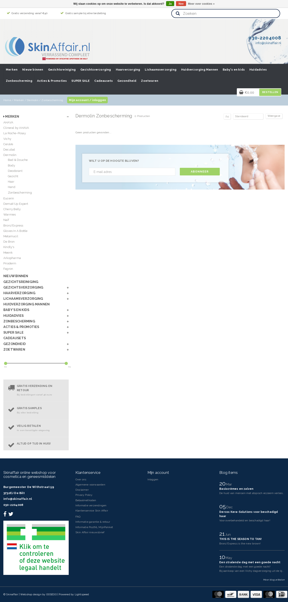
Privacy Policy (84, 494)
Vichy (7, 138)
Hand (11, 187)
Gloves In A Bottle (15, 231)
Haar (11, 181)
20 (223, 483)
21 (222, 533)
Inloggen (152, 479)
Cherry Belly (12, 209)
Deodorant (15, 171)
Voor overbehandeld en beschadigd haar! (244, 520)
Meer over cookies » (201, 3)
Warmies (9, 214)
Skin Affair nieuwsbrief (90, 532)
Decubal (9, 149)
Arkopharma (12, 258)
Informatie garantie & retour (92, 521)
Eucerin (8, 198)
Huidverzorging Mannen (199, 69)
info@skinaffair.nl (17, 499)
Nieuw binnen (32, 69)
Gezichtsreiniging (62, 69)
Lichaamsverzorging (160, 69)
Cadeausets (103, 80)
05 (223, 506)
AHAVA (8, 122)
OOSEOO (51, 594)
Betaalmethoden (85, 500)
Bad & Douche (18, 160)
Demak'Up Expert (15, 203)
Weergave (274, 115)
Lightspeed (82, 594)
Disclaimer (82, 489)
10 (223, 557)
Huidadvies (258, 69)
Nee (181, 3)
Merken (12, 69)
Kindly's (8, 247)
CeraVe (8, 144)
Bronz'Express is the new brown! (240, 543)
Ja (170, 3)
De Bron (9, 241)
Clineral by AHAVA (16, 127)
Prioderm (9, 263)
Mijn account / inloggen (87, 100)
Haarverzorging (128, 69)
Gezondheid (126, 80)
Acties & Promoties (52, 80)
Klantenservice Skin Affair (91, 510)
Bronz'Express (13, 225)
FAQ (78, 516)
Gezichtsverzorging (95, 69)
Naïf (6, 220)
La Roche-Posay (14, 133)
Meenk (8, 252)
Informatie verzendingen (91, 505)
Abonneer (200, 171)
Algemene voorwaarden (90, 484)
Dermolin (32, 100)
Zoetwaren (149, 80)
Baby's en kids (234, 69)
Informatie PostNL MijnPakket (94, 527)
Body (11, 165)
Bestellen (270, 92)
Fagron (8, 268)
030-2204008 (13, 505)
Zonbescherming (19, 80)
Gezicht (13, 176)
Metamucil (10, 236)
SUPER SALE (80, 80)
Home (7, 100)
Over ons (80, 479)
